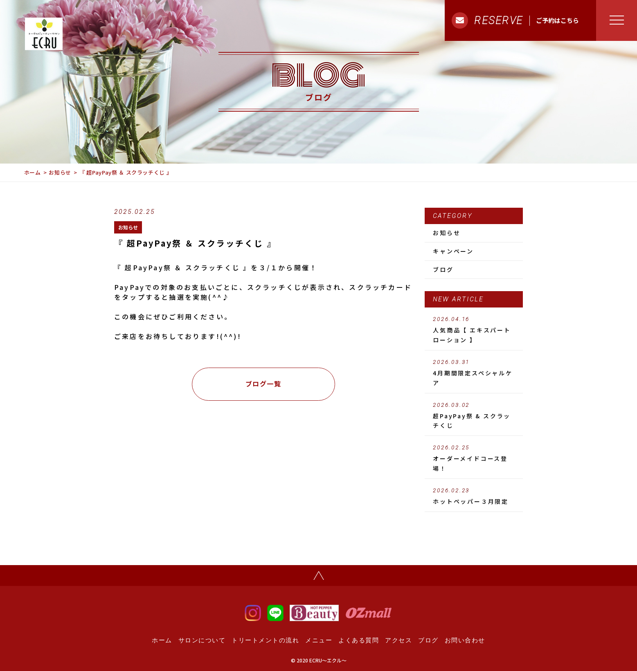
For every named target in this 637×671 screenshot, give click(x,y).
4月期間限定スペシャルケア (474, 373)
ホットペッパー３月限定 (474, 496)
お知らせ (60, 172)
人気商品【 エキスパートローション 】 (474, 330)
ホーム (32, 172)
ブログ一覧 (263, 383)
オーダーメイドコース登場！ (474, 458)
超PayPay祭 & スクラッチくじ (474, 416)
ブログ (443, 269)
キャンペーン (453, 251)
